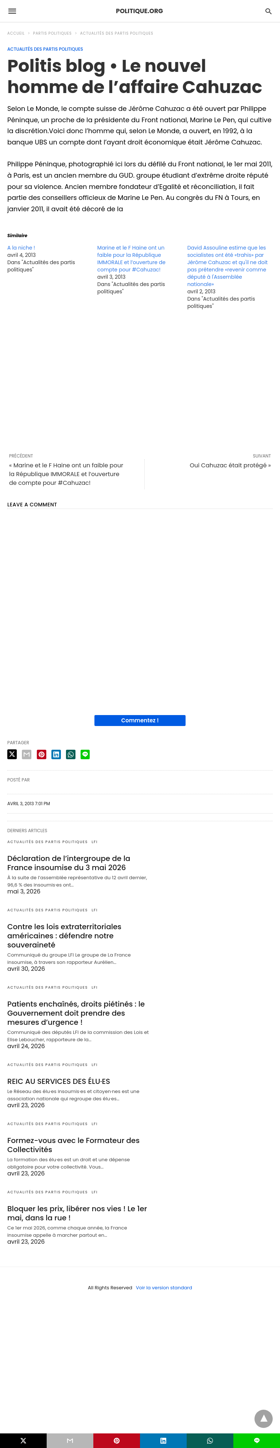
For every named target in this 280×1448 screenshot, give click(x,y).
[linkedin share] (56, 754)
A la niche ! (21, 247)
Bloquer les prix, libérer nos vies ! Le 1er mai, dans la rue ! (77, 1213)
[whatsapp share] (70, 754)
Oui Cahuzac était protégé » (230, 465)
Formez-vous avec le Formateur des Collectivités (73, 1145)
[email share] (26, 754)
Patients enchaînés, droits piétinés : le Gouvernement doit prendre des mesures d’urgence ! (76, 1013)
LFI (95, 842)
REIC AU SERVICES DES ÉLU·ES (58, 1081)
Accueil (16, 33)
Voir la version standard (164, 1287)
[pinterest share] (41, 754)
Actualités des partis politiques (116, 33)
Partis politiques (52, 33)
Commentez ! (140, 720)
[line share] (85, 754)
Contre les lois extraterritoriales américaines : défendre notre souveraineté (64, 936)
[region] (140, 381)
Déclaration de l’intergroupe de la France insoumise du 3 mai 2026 (68, 863)
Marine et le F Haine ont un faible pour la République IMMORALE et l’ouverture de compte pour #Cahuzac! (131, 258)
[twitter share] (12, 754)
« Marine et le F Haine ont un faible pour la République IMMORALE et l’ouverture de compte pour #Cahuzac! (66, 474)
